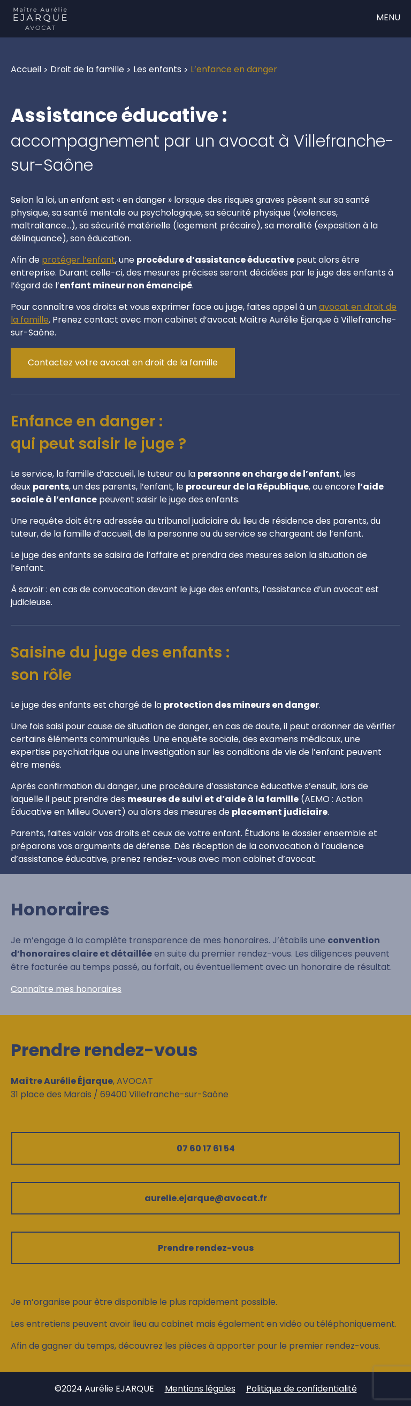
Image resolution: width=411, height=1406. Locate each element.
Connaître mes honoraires (66, 989)
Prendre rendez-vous (206, 1248)
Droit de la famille (87, 69)
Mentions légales (200, 1388)
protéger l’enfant (78, 260)
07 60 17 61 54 (206, 1148)
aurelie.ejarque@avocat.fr (205, 1198)
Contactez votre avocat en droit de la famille (123, 362)
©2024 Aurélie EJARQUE (104, 1388)
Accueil (26, 69)
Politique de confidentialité (301, 1388)
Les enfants (157, 69)
